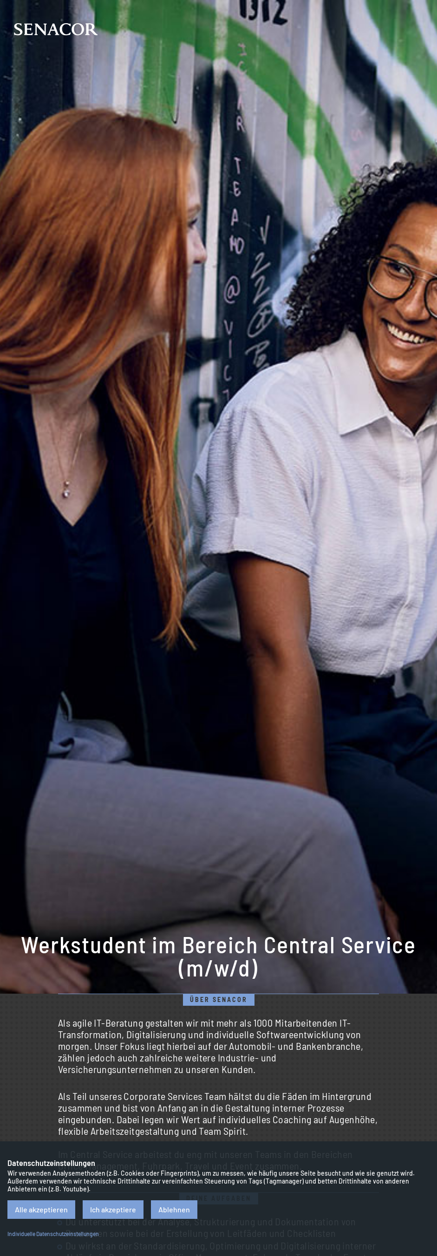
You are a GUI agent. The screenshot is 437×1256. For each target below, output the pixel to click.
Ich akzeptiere (113, 1209)
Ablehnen (174, 1209)
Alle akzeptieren (41, 1209)
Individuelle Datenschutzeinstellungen (53, 1233)
